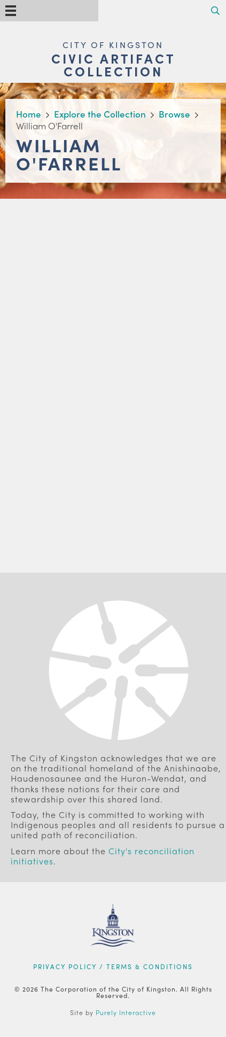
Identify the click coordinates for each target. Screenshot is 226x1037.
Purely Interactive (126, 1012)
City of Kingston (113, 44)
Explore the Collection (100, 113)
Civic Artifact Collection (113, 64)
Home (28, 113)
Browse (174, 113)
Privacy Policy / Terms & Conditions (113, 966)
